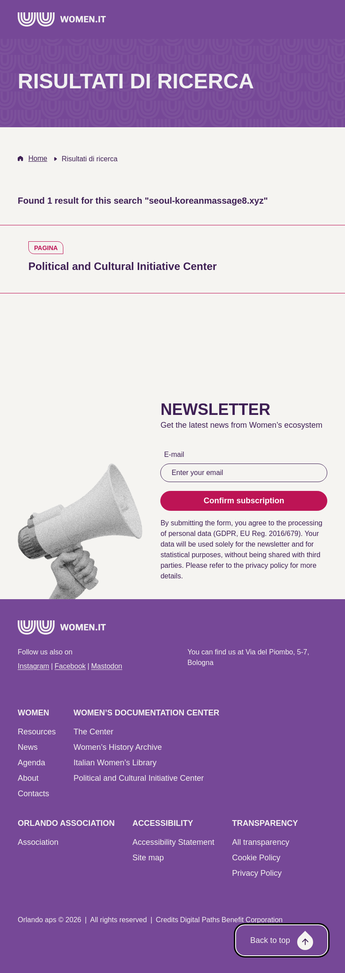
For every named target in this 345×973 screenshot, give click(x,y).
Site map (148, 857)
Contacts (33, 793)
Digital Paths (200, 920)
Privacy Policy (257, 873)
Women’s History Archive (118, 747)
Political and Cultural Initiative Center (139, 778)
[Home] (62, 19)
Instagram (33, 666)
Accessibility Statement (173, 842)
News (28, 747)
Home (37, 158)
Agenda (31, 762)
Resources (37, 731)
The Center (93, 731)
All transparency (260, 842)
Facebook (69, 666)
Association (38, 842)
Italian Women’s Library (115, 762)
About (28, 778)
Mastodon (106, 666)
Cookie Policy (256, 857)
